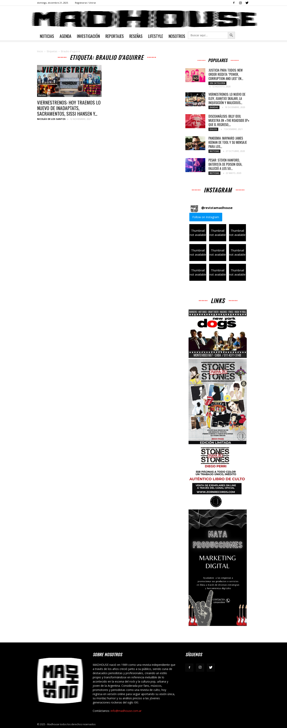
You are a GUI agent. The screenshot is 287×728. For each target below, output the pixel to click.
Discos (213, 129)
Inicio (40, 51)
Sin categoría (217, 83)
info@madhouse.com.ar (126, 711)
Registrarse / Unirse (85, 2)
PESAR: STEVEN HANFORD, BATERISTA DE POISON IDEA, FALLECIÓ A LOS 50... (225, 164)
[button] (197, 232)
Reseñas (136, 36)
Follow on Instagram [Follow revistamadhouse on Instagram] (205, 217)
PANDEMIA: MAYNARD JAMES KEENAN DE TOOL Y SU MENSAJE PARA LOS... (227, 142)
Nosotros (177, 36)
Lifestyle (155, 36)
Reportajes (114, 36)
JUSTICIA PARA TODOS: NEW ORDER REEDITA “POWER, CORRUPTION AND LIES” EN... (225, 74)
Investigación (88, 36)
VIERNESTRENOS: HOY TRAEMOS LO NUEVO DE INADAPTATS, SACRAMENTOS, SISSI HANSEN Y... (69, 108)
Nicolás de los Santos (51, 118)
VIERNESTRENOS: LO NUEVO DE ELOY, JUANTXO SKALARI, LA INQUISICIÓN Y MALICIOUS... (226, 98)
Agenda (65, 36)
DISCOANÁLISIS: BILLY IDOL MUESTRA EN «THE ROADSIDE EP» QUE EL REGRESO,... (228, 120)
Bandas (42, 95)
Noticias (47, 36)
